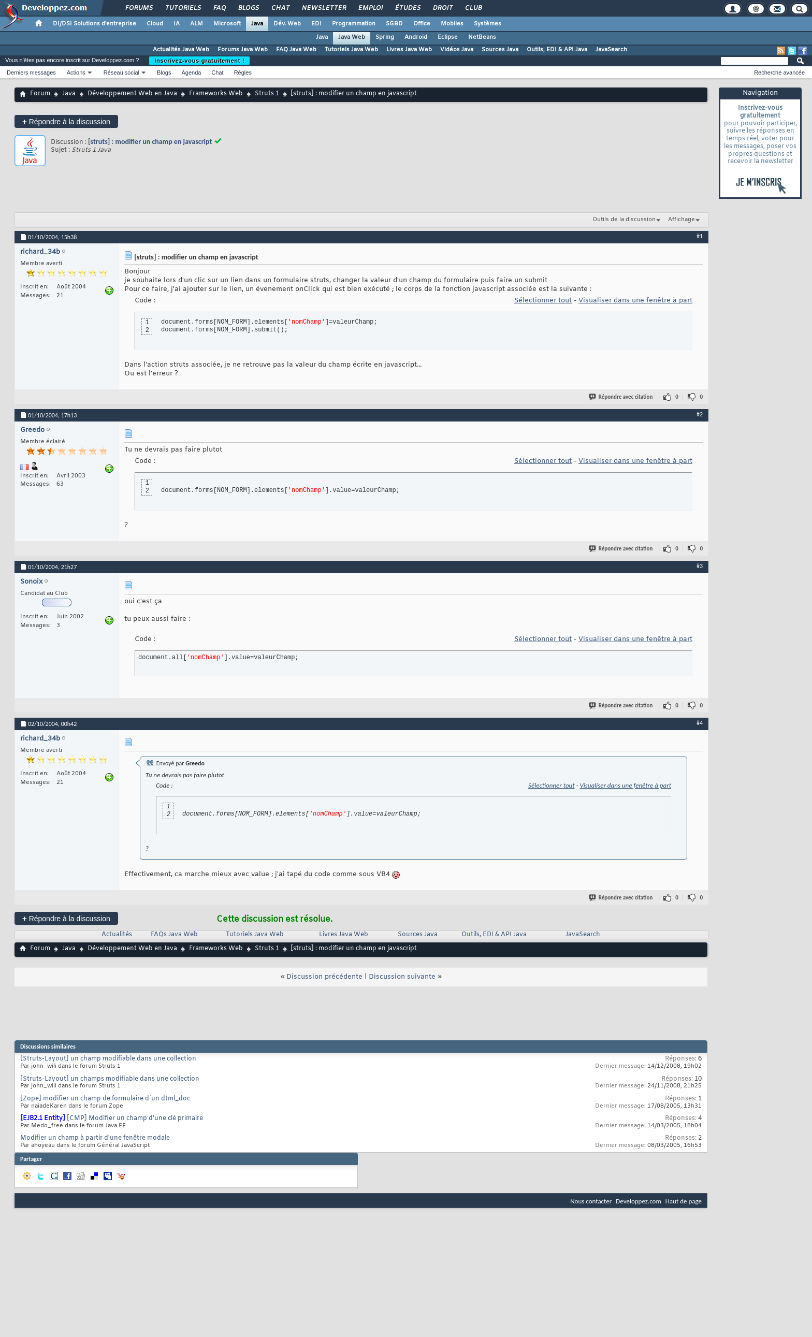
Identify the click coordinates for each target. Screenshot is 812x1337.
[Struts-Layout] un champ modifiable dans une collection (108, 1059)
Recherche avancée (779, 72)
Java (257, 23)
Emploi (370, 8)
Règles (243, 72)
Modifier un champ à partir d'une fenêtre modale (95, 1138)
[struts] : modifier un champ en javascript (150, 141)
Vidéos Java (456, 49)
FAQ (219, 8)
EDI (316, 23)
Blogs (248, 8)
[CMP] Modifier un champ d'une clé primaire (135, 1118)
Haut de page (683, 1201)
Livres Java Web (409, 49)
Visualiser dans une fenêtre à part (635, 300)
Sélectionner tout (543, 300)
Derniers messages (31, 72)
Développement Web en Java (132, 94)
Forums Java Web (243, 49)
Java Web (351, 37)
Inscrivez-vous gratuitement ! (199, 60)
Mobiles (452, 23)
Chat (280, 8)
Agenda (191, 72)
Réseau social (121, 72)
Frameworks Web (216, 94)
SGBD (394, 23)
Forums (138, 8)
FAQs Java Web (174, 935)
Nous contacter (591, 1201)
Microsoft (227, 23)
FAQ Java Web (296, 49)
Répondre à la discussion (66, 121)
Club (472, 8)
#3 (700, 566)
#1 (700, 236)
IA (176, 23)
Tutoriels (182, 8)
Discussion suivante (402, 976)
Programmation (353, 23)
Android (415, 37)
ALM (196, 23)
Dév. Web (287, 23)
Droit (442, 8)
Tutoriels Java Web (351, 49)
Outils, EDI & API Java (557, 49)
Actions (76, 72)
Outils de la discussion (624, 219)
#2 (700, 414)
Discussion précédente (324, 976)
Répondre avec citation (621, 397)
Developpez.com (638, 1201)
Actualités (117, 935)
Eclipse (448, 37)
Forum (40, 94)
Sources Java (500, 49)
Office (421, 23)
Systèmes (487, 23)
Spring (384, 37)
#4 (700, 722)
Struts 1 (267, 94)
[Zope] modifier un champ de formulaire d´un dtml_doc (105, 1099)
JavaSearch (611, 49)
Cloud (155, 23)
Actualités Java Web (181, 49)
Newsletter (323, 8)
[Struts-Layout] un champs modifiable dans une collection (109, 1079)
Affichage (681, 219)
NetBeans (482, 37)
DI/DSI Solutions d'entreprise (94, 23)
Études (407, 8)
